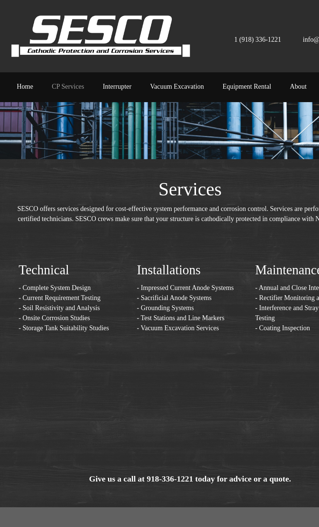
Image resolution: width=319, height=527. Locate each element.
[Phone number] (250, 38)
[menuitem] (25, 89)
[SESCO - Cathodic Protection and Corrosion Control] (100, 36)
